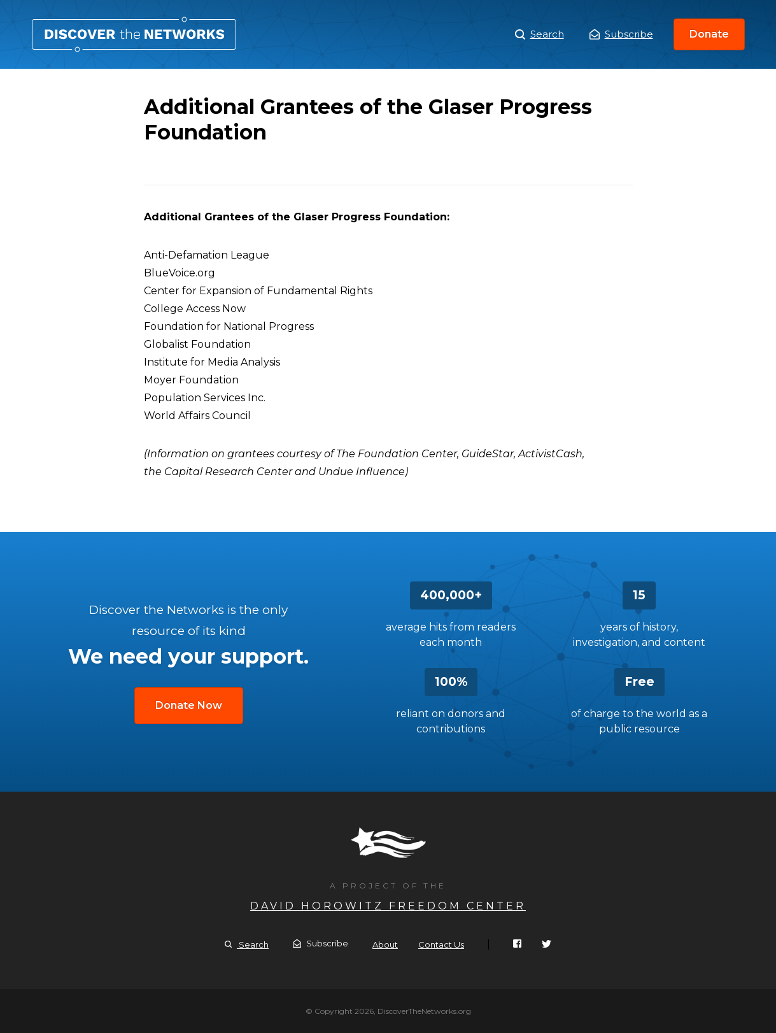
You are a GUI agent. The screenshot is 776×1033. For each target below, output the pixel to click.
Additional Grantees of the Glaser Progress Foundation (134, 34)
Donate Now (188, 705)
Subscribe (621, 34)
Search (539, 34)
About (385, 944)
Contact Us (441, 944)
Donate (709, 34)
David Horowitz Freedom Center (388, 906)
